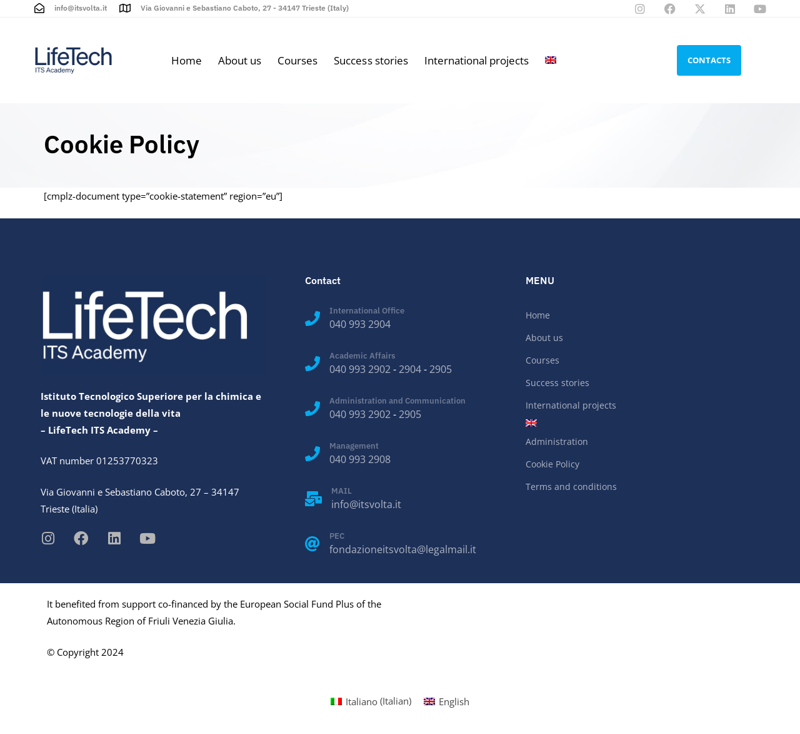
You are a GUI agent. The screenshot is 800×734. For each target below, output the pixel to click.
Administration (557, 441)
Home (186, 60)
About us (239, 60)
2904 (410, 369)
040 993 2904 (360, 324)
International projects (476, 60)
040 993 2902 (360, 369)
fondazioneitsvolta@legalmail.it (402, 549)
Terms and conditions (571, 486)
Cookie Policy (552, 464)
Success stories (371, 60)
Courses (298, 60)
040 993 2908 (360, 459)
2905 (440, 369)
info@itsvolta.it (366, 504)
